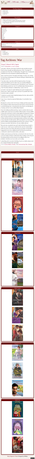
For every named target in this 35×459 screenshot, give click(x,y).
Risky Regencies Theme (12, 456)
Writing (3, 38)
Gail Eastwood (5, 12)
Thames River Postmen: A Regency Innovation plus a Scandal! (14, 20)
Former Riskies (8, 144)
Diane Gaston (5, 10)
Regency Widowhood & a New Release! (10, 19)
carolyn (17, 66)
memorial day (22, 144)
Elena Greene (5, 11)
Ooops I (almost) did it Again (10, 64)
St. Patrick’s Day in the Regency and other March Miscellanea (14, 21)
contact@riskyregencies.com (7, 46)
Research (3, 37)
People (3, 34)
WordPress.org (5, 54)
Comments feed (6, 53)
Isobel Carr (4, 32)
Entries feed (5, 52)
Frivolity (3, 33)
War (26, 144)
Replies (30, 144)
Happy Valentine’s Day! (7, 22)
